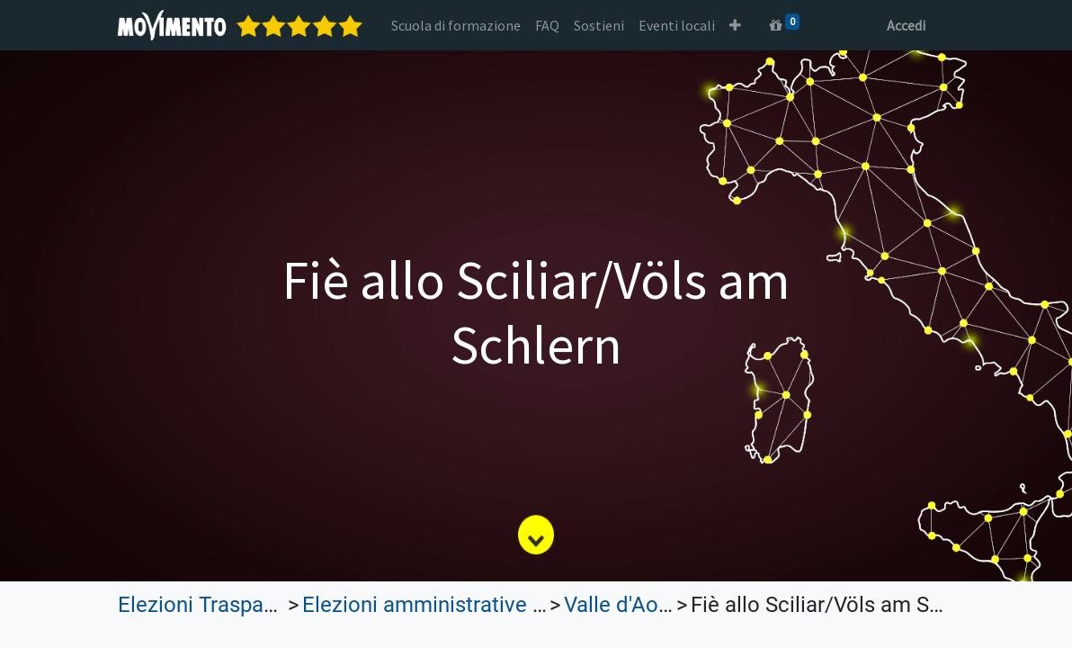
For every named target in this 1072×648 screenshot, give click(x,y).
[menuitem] (456, 25)
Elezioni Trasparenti (212, 604)
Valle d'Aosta (626, 604)
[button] (735, 25)
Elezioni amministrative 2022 (440, 604)
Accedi (906, 25)
